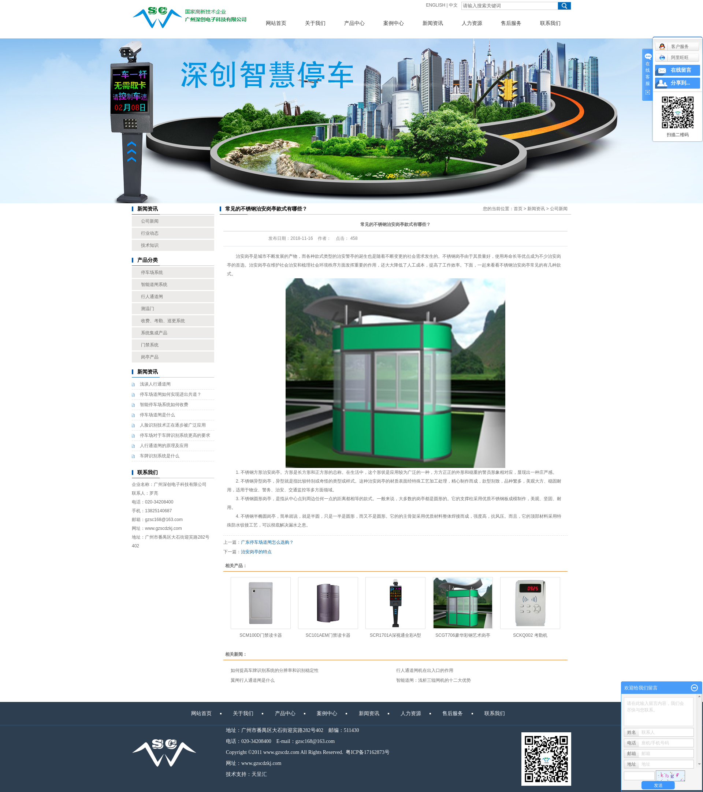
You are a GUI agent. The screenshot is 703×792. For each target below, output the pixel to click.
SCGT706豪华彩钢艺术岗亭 (462, 635)
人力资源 (472, 23)
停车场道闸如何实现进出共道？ (170, 394)
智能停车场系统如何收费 (164, 404)
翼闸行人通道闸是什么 (253, 680)
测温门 (147, 308)
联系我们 (550, 23)
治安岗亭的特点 (256, 551)
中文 (453, 5)
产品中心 (354, 23)
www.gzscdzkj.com (261, 763)
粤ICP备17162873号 (368, 752)
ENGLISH (436, 5)
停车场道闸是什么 (157, 414)
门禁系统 (150, 344)
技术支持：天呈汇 (246, 774)
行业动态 (150, 233)
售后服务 (511, 23)
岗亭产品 (150, 357)
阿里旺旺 (674, 57)
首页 (518, 208)
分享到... (680, 83)
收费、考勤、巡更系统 (163, 320)
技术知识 (150, 245)
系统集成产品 (154, 332)
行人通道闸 (152, 296)
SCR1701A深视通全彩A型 (395, 635)
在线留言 (681, 70)
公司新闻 (150, 221)
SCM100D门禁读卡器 (260, 635)
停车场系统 (152, 272)
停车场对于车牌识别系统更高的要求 (175, 435)
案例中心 (393, 23)
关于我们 (315, 23)
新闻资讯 (433, 23)
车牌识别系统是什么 (159, 455)
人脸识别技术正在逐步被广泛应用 (173, 425)
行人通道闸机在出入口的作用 (424, 670)
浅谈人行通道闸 (155, 384)
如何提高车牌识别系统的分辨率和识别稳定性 (275, 670)
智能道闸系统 (154, 284)
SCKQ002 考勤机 (530, 635)
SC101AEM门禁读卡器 (328, 635)
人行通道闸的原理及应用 (164, 445)
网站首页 (276, 23)
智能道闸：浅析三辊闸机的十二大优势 (433, 680)
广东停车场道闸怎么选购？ (267, 542)
